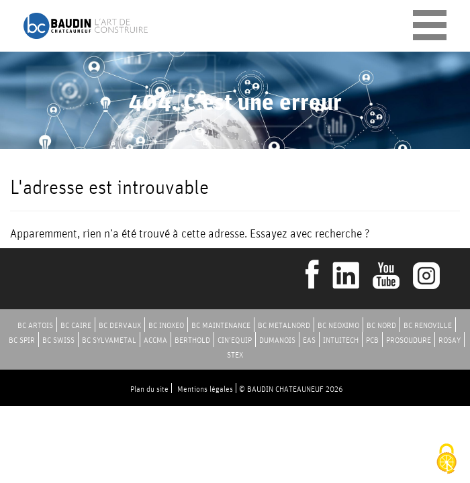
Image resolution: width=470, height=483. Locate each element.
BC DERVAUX (120, 325)
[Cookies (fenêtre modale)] (446, 460)
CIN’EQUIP (235, 339)
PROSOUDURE (408, 339)
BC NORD (381, 325)
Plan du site (149, 388)
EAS (309, 339)
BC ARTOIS (35, 325)
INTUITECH (341, 339)
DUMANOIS (277, 339)
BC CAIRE (75, 325)
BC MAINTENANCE (220, 325)
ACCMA (155, 339)
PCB (372, 339)
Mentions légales (205, 388)
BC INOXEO (166, 325)
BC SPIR (22, 339)
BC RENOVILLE (428, 325)
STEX (235, 354)
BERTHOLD (192, 339)
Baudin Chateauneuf (85, 26)
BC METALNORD (284, 325)
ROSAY (449, 339)
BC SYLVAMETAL (109, 339)
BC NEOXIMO (338, 325)
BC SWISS (58, 339)
